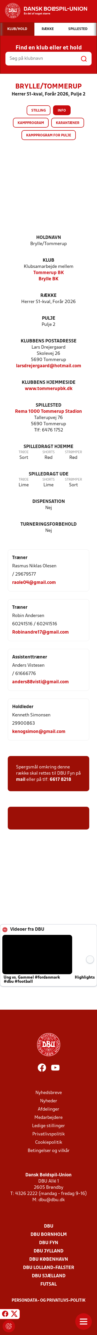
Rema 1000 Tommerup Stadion (48, 411)
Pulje (48, 318)
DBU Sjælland (48, 1276)
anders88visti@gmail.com (40, 682)
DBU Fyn (48, 1243)
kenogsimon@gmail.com (38, 732)
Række (48, 296)
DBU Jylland (48, 1251)
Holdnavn (48, 238)
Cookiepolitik (48, 1142)
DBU (48, 1226)
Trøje (24, 452)
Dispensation (48, 502)
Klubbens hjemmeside (49, 382)
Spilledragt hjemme (48, 447)
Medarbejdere (48, 1118)
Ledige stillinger (48, 1126)
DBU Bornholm (49, 1235)
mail (20, 779)
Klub (48, 260)
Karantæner (67, 123)
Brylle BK (48, 279)
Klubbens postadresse (49, 341)
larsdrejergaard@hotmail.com (48, 366)
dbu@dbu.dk (52, 1200)
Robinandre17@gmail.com (40, 632)
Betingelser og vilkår (49, 1151)
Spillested (48, 405)
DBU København (48, 1259)
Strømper (73, 452)
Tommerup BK (48, 273)
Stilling (38, 110)
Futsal (48, 1284)
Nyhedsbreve (48, 1093)
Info (62, 110)
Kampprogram (31, 123)
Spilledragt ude (49, 474)
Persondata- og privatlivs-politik (49, 1300)
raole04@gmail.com (34, 583)
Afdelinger (48, 1109)
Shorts (48, 452)
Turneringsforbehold (48, 524)
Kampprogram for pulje (48, 135)
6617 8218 (60, 779)
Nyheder (48, 1101)
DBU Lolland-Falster (48, 1268)
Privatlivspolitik (48, 1134)
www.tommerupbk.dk (48, 389)
